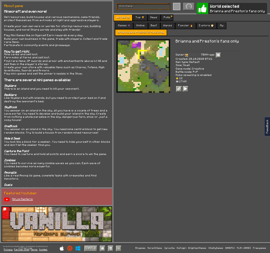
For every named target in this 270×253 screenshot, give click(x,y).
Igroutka (170, 248)
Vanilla (91, 248)
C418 (30, 247)
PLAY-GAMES (244, 248)
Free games (259, 248)
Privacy (8, 250)
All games (140, 248)
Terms (34, 250)
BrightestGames (197, 248)
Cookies (43, 250)
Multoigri (181, 248)
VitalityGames (215, 248)
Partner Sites (22, 250)
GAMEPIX (230, 248)
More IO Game (155, 248)
